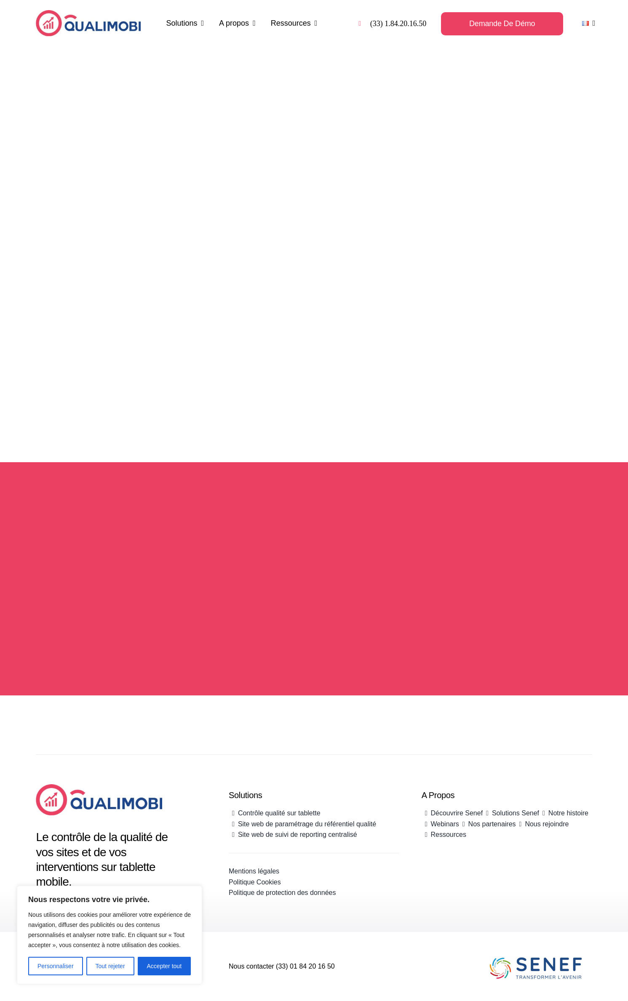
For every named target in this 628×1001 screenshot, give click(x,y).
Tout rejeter (110, 966)
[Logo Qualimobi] (88, 14)
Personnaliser (55, 966)
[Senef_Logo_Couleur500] (536, 960)
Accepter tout (164, 966)
